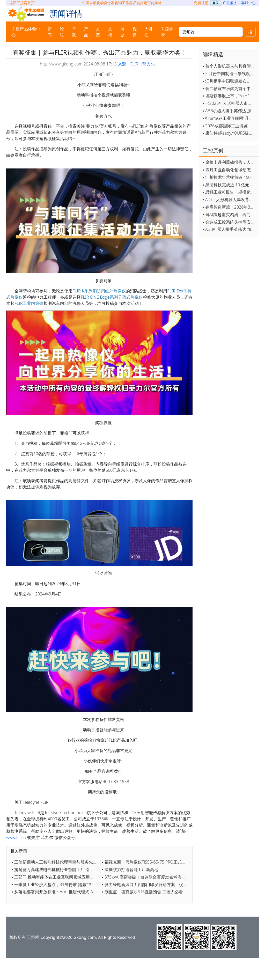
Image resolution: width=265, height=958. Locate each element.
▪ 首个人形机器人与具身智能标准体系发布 (229, 66)
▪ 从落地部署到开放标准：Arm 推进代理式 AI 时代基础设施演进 (55, 892)
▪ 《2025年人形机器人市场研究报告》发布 (229, 103)
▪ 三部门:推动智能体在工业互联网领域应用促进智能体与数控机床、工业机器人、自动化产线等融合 (55, 877)
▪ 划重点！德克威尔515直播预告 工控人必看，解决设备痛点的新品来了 (146, 892)
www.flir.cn (16, 837)
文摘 (110, 32)
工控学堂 (167, 32)
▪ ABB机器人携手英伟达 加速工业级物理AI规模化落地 (229, 111)
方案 (98, 32)
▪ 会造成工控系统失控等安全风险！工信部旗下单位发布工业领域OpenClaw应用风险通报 (229, 222)
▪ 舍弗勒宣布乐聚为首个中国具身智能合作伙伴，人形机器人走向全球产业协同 (229, 88)
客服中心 (248, 2)
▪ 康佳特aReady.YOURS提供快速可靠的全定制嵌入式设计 (229, 133)
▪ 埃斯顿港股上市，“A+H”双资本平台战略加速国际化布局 (229, 96)
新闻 (50, 32)
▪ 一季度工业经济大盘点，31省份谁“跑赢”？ (52, 884)
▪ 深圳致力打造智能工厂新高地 (130, 869)
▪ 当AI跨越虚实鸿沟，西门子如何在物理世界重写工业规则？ (229, 214)
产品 (86, 32)
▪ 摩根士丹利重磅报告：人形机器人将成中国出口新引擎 (229, 162)
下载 (74, 32)
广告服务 (230, 2)
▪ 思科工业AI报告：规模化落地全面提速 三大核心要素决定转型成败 (229, 192)
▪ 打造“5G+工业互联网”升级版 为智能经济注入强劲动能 (229, 118)
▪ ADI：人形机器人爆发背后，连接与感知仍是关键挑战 (229, 199)
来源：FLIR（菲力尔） (138, 64)
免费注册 (201, 2)
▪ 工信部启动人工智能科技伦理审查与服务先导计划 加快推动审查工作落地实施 (55, 862)
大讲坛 (148, 32)
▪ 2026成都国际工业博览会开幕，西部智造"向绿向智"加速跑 (229, 126)
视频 (134, 32)
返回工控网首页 (22, 2)
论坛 (62, 32)
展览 (122, 32)
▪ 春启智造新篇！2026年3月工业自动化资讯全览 (229, 207)
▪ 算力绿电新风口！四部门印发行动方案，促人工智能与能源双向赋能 (146, 884)
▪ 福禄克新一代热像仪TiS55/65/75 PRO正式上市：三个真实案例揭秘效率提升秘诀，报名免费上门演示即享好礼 (146, 862)
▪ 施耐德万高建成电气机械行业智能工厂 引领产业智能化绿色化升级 (55, 869)
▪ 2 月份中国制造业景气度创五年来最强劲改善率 (229, 73)
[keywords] (211, 32)
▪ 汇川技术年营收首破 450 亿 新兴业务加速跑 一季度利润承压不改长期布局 (229, 177)
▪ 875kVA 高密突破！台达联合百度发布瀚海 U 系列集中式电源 (146, 877)
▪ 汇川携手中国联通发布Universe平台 (229, 81)
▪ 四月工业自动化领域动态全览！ (229, 170)
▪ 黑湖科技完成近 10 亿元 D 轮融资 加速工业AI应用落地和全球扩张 (229, 185)
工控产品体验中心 (25, 32)
